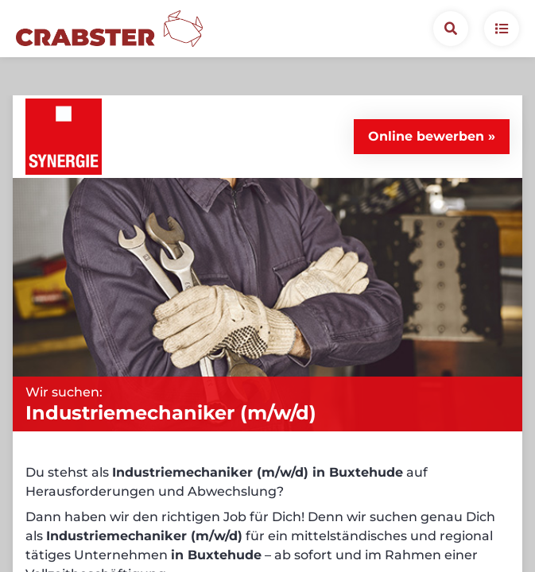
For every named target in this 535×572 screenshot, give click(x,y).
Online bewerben (426, 98)
